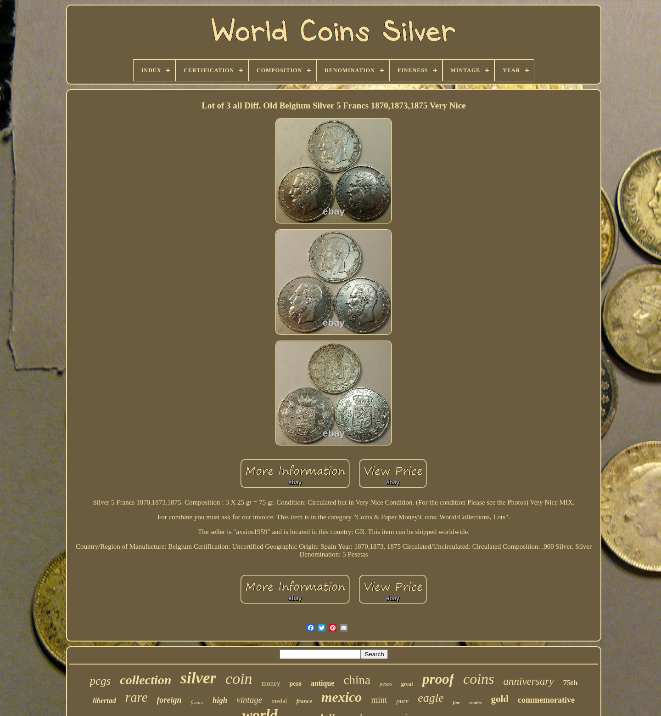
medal (279, 701)
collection (145, 680)
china (356, 680)
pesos (386, 684)
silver (198, 678)
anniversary (529, 681)
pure (402, 701)
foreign (169, 700)
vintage (249, 700)
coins (478, 679)
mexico (341, 697)
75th (570, 682)
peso (295, 683)
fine (456, 702)
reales (476, 702)
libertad (104, 701)
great (407, 684)
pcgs (100, 681)
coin (238, 678)
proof (438, 679)
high (220, 700)
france (304, 701)
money (271, 683)
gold (500, 699)
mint (379, 700)
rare (136, 697)
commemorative (546, 700)
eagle (430, 698)
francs (197, 702)
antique (323, 683)
